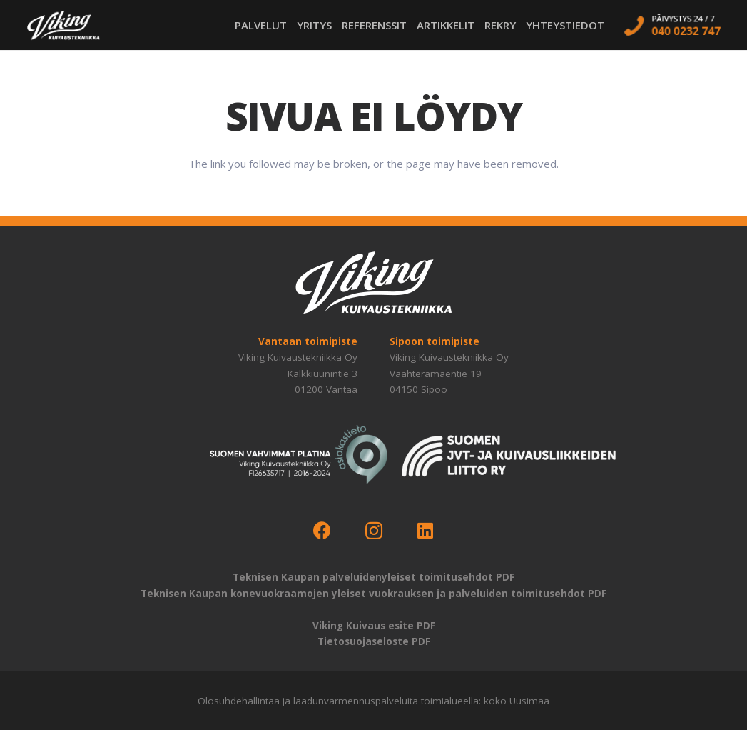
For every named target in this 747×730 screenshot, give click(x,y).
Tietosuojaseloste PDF (373, 641)
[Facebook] (322, 531)
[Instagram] (373, 531)
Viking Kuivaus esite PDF (373, 625)
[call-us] (672, 25)
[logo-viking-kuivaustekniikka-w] (63, 25)
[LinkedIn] (425, 531)
